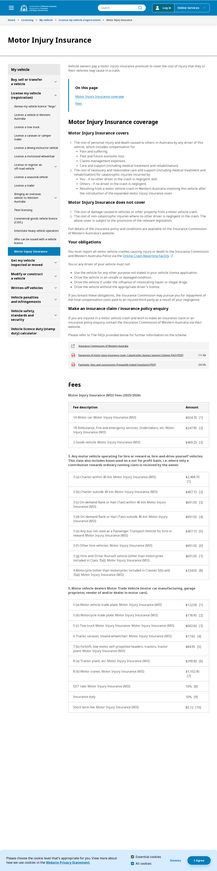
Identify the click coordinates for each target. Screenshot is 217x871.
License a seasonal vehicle (31, 177)
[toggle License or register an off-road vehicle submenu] (55, 166)
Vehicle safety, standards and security (23, 315)
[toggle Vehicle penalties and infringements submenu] (55, 299)
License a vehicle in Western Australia (32, 116)
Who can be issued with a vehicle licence (35, 241)
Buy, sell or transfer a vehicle (26, 81)
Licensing (27, 20)
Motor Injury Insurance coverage (99, 97)
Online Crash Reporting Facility (146, 256)
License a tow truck (26, 127)
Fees (78, 103)
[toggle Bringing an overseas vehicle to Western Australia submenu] (55, 198)
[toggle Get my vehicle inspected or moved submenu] (55, 262)
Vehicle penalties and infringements (26, 299)
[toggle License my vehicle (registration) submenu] (55, 95)
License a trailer (24, 185)
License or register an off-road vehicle (28, 166)
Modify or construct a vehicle (27, 276)
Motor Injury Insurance (30, 251)
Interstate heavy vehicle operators (36, 231)
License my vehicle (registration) (79, 20)
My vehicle (46, 20)
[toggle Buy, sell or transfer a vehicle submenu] (55, 81)
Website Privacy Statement (68, 862)
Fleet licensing (23, 210)
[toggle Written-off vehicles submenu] (55, 288)
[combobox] (121, 8)
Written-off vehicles (27, 288)
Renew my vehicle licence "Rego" (35, 106)
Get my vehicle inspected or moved (27, 262)
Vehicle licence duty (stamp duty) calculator (33, 331)
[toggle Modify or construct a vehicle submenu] (55, 276)
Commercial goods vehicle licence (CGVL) (35, 220)
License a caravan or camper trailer (32, 137)
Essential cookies (148, 856)
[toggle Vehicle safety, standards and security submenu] (55, 315)
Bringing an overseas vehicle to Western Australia (27, 197)
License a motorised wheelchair (34, 156)
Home (11, 20)
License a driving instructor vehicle (36, 148)
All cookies (143, 863)
